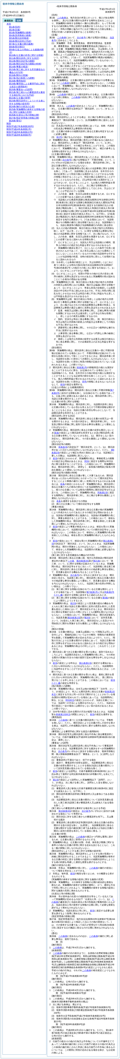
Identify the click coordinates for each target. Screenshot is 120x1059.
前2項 (73, 603)
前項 (62, 384)
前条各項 (62, 447)
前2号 (59, 137)
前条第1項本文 (63, 714)
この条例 (61, 17)
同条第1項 (103, 492)
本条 (58, 501)
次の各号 (81, 37)
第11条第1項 (85, 663)
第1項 (55, 779)
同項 (86, 461)
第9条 (105, 597)
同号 (84, 381)
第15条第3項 (64, 811)
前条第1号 (82, 367)
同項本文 (69, 700)
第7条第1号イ (93, 592)
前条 (62, 484)
